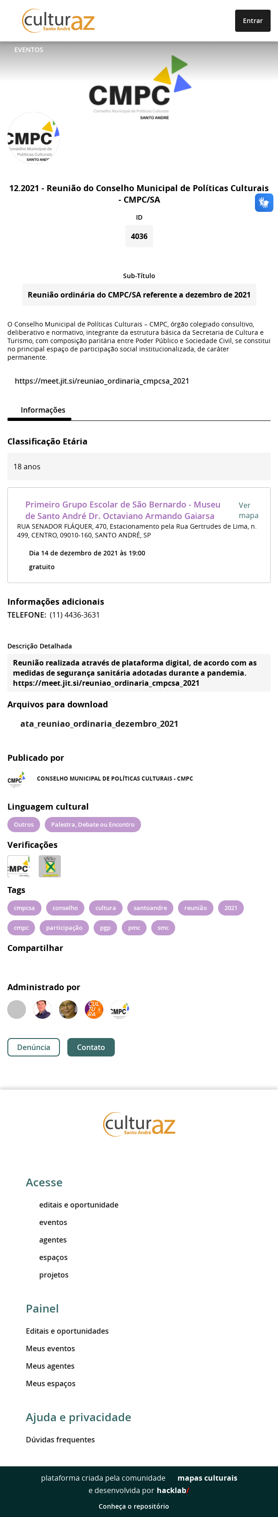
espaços (47, 1257)
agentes (46, 1240)
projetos (47, 1275)
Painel (42, 1308)
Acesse (44, 1182)
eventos (46, 1222)
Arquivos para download (57, 704)
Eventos (28, 49)
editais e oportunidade (72, 1205)
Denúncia (33, 1047)
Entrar (253, 20)
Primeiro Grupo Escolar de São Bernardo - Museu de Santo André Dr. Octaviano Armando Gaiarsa (122, 510)
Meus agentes (50, 1366)
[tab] (39, 410)
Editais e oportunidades (67, 1331)
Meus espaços (51, 1383)
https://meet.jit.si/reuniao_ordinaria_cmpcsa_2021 (98, 381)
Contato (91, 1047)
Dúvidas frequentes (60, 1440)
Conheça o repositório (139, 1506)
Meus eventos (50, 1348)
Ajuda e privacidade (78, 1417)
